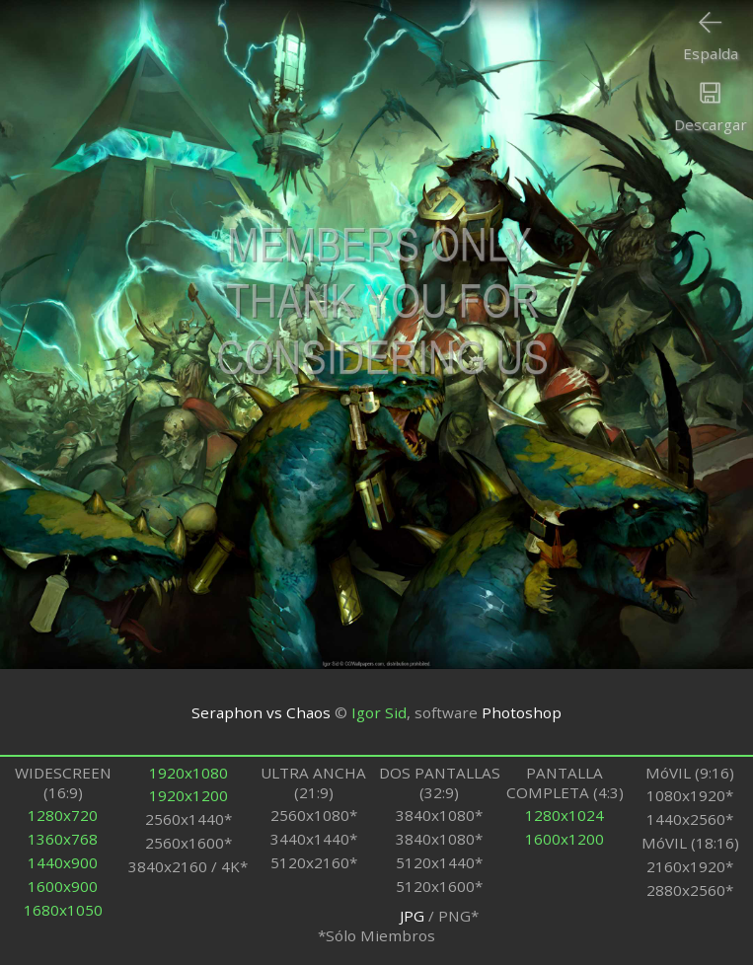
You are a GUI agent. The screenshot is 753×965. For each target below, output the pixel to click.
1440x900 (63, 862)
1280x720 (63, 815)
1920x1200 (188, 795)
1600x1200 (564, 839)
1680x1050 (63, 910)
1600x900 (63, 886)
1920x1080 (188, 772)
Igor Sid (379, 712)
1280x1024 (564, 815)
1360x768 (63, 839)
